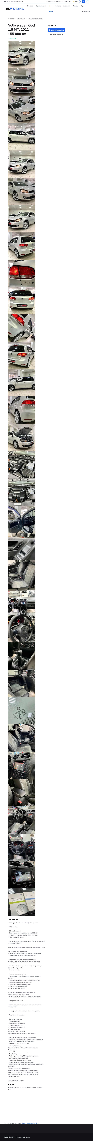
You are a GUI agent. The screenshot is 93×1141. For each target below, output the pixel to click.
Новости (30, 6)
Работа (58, 6)
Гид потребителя (85, 8)
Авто (51, 11)
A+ (86, 1)
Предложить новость (17, 1)
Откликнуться (56, 34)
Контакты (7, 1)
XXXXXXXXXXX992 (56, 30)
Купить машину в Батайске (30, 1123)
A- (80, 1)
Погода (75, 6)
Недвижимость (41, 6)
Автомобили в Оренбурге (35, 18)
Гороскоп (67, 6)
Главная (11, 18)
